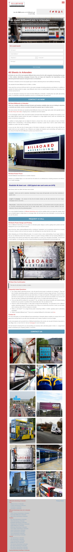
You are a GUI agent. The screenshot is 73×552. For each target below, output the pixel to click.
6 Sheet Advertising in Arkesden (18, 505)
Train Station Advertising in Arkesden (19, 528)
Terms (62, 500)
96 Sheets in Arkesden (16, 508)
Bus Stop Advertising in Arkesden (19, 519)
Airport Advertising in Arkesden (18, 530)
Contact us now (36, 99)
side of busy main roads (16, 111)
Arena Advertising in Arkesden (18, 531)
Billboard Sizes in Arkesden (17, 504)
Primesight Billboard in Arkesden (18, 514)
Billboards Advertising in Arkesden (17, 500)
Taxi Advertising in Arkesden (17, 538)
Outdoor (11, 517)
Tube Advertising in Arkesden (18, 521)
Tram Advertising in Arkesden (18, 533)
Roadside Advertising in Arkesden (19, 522)
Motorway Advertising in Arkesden (19, 527)
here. (54, 312)
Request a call (36, 219)
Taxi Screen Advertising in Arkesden (19, 544)
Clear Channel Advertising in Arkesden (20, 513)
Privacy (58, 500)
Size (10, 502)
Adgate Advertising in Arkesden (18, 534)
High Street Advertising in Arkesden (19, 516)
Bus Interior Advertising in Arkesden (19, 547)
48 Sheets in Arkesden (16, 507)
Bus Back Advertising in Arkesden (19, 545)
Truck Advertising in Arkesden (18, 541)
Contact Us (36, 332)
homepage (32, 323)
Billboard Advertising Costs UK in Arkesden (19, 510)
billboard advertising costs (31, 211)
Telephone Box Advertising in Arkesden (20, 524)
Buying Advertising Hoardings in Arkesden (19, 550)
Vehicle (11, 536)
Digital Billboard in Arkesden (17, 525)
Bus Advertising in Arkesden (17, 539)
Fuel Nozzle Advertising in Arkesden (19, 548)
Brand (10, 511)
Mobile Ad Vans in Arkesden (17, 542)
